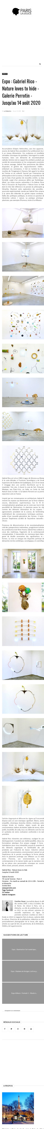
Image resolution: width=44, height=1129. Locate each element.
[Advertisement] (21, 43)
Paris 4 (5, 74)
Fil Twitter (6, 892)
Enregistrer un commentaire (12, 1010)
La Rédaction (7, 111)
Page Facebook (7, 890)
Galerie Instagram (8, 895)
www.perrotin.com (9, 888)
